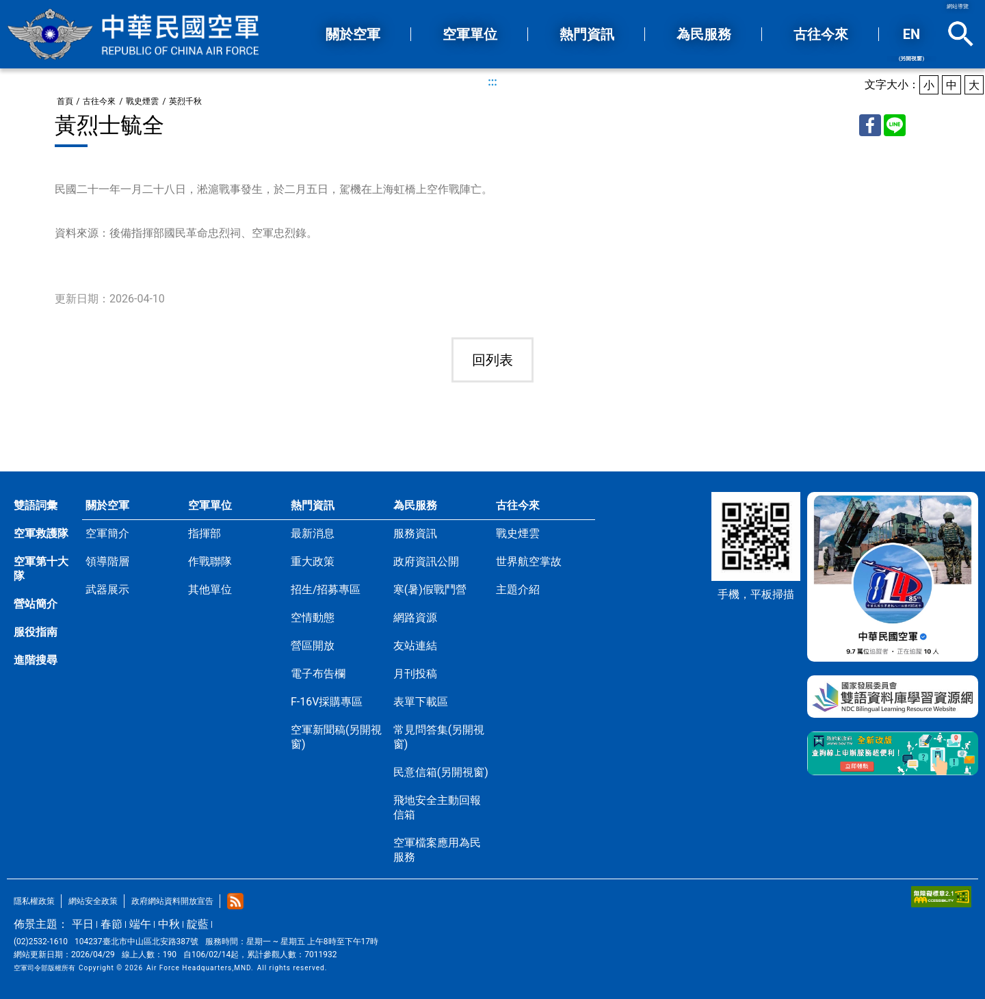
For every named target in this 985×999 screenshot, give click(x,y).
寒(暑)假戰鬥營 (430, 589)
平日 (83, 924)
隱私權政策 (34, 901)
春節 (111, 924)
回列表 (492, 359)
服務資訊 (415, 533)
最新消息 (312, 533)
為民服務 (415, 505)
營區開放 (312, 645)
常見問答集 (438, 737)
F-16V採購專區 (327, 701)
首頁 (65, 101)
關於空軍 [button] (353, 34)
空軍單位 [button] (470, 34)
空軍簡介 (107, 533)
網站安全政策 (93, 901)
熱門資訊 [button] (587, 34)
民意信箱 (440, 772)
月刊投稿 (415, 673)
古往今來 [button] (820, 34)
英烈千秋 (185, 101)
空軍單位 (210, 505)
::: (492, 81)
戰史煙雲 (142, 101)
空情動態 (312, 617)
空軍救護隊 (41, 533)
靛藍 (198, 924)
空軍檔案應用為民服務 (437, 850)
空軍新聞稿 (336, 737)
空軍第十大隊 (41, 568)
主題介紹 (518, 589)
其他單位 (210, 589)
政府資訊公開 (426, 561)
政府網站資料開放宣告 (172, 901)
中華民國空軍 (133, 34)
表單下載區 (420, 701)
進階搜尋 (35, 659)
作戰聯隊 (210, 561)
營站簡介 (35, 603)
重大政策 (312, 561)
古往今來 (99, 101)
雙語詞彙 (35, 505)
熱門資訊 (312, 505)
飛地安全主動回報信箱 (437, 807)
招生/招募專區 (326, 589)
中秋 (169, 924)
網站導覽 (958, 6)
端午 (140, 924)
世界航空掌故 (529, 561)
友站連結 (415, 645)
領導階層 (107, 561)
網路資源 (415, 617)
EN (911, 44)
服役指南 (35, 631)
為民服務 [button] (704, 34)
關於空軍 (107, 505)
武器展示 (107, 589)
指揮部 (204, 533)
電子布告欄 (318, 673)
